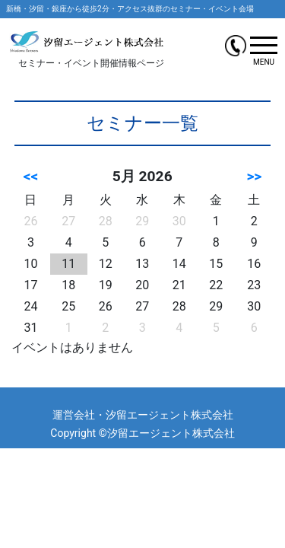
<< (31, 176)
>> (253, 176)
